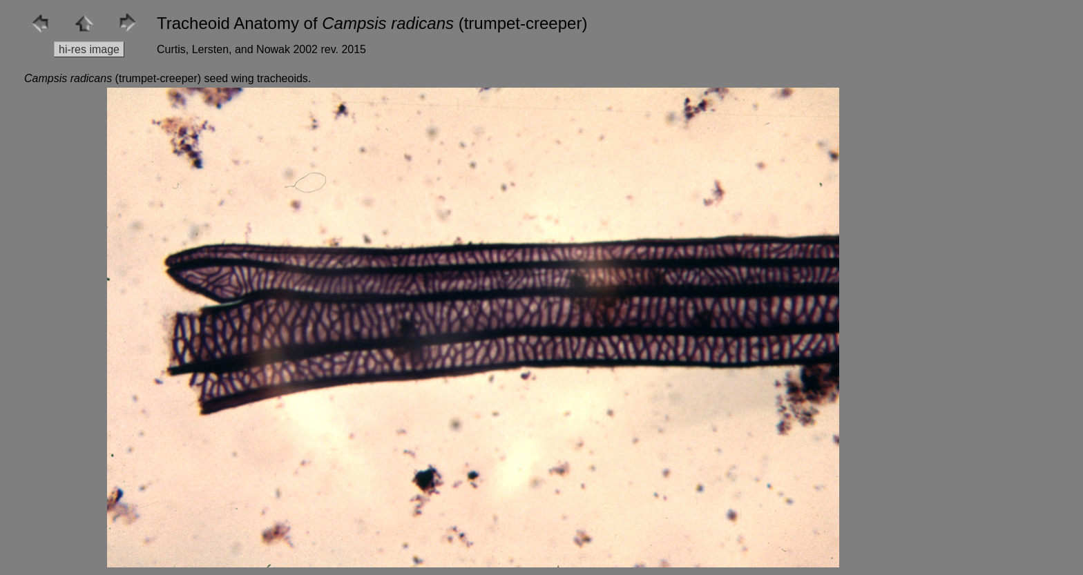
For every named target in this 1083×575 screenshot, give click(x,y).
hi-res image (89, 49)
